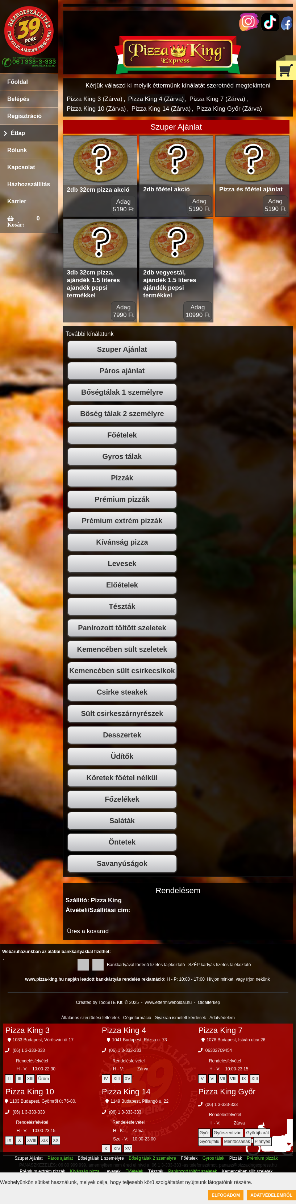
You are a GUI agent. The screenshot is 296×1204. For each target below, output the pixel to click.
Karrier (16, 201)
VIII (233, 1078)
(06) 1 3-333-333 (28, 1050)
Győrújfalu (210, 1141)
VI (212, 1078)
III (19, 1078)
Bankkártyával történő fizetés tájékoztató (146, 964)
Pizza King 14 (126, 1091)
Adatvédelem (222, 1017)
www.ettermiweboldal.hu (168, 1002)
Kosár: (15, 224)
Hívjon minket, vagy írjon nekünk (238, 979)
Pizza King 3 (27, 1030)
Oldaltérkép (209, 1002)
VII (222, 1078)
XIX (44, 1140)
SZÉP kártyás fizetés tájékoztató (219, 964)
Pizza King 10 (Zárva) (96, 108)
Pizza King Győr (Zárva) (229, 108)
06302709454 (218, 1050)
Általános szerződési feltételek (90, 1017)
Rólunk (17, 150)
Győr (204, 1132)
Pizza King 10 (29, 1091)
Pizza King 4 (124, 1030)
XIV (116, 1148)
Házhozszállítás (28, 184)
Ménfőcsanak (237, 1141)
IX (244, 1078)
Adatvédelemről (271, 1195)
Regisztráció (24, 116)
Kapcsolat (21, 167)
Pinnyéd (262, 1141)
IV (106, 1078)
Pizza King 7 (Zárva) (217, 98)
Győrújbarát (257, 1132)
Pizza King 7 (220, 1030)
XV (127, 1078)
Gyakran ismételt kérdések (180, 1017)
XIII (30, 1078)
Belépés (18, 99)
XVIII (31, 1140)
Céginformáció (137, 1017)
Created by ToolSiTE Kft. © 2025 (107, 1002)
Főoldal (17, 82)
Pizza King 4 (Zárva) (156, 98)
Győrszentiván (228, 1132)
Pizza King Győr (226, 1091)
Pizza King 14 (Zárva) (161, 108)
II (9, 1078)
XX (56, 1140)
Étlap (18, 133)
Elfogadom (226, 1195)
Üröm (43, 1078)
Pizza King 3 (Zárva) (94, 98)
